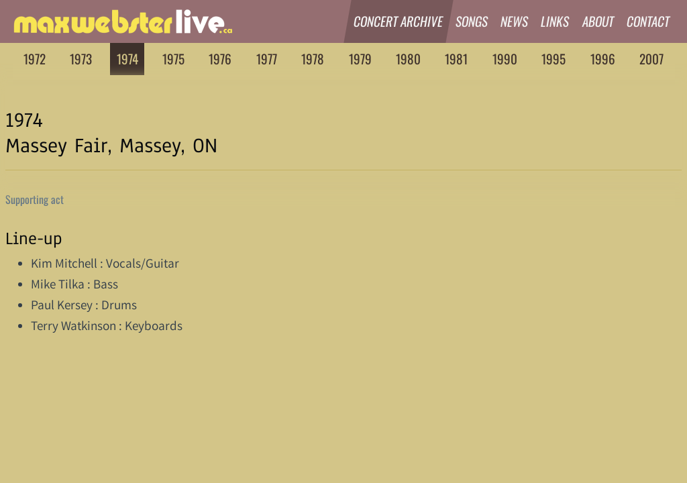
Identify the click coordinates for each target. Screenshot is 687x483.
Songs (472, 21)
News (514, 21)
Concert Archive (398, 21)
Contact (648, 21)
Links (556, 21)
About (598, 21)
